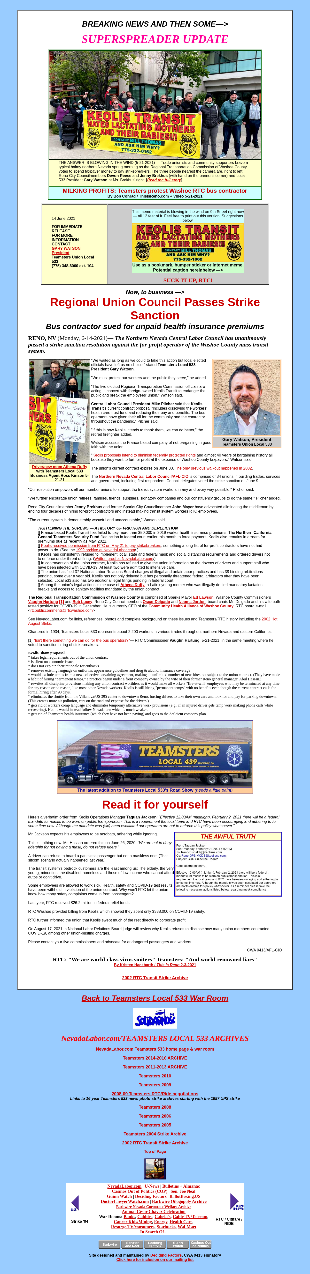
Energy (160, 1221)
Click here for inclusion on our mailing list (155, 1260)
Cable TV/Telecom (190, 1216)
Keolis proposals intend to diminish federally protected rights (144, 455)
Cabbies (144, 1216)
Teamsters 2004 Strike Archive (155, 1134)
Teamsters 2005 (155, 1125)
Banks (129, 1216)
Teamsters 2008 (155, 1107)
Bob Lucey (82, 602)
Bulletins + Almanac (181, 1186)
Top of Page (155, 1151)
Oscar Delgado (156, 602)
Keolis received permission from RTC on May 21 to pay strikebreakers (101, 546)
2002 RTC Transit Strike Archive (155, 977)
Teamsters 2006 (155, 1116)
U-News (152, 1186)
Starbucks (166, 1226)
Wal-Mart (187, 1226)
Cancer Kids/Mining (133, 1221)
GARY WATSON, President (67, 250)
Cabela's (162, 1216)
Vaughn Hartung (43, 602)
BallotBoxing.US (185, 1196)
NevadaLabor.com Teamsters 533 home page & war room (155, 1049)
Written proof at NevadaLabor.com (123, 559)
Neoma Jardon (192, 602)
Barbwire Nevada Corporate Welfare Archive (153, 1207)
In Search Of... (153, 1232)
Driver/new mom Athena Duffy (59, 467)
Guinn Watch (119, 1196)
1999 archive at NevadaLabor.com (105, 550)
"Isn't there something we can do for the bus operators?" (81, 640)
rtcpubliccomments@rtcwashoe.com (62, 610)
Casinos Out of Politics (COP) (139, 1191)
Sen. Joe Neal (182, 1191)
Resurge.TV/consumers (132, 1226)
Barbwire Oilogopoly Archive (179, 1201)
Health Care (181, 1221)
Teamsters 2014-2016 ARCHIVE (155, 1058)
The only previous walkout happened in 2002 (213, 468)
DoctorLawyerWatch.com (125, 1201)
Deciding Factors (151, 1196)
